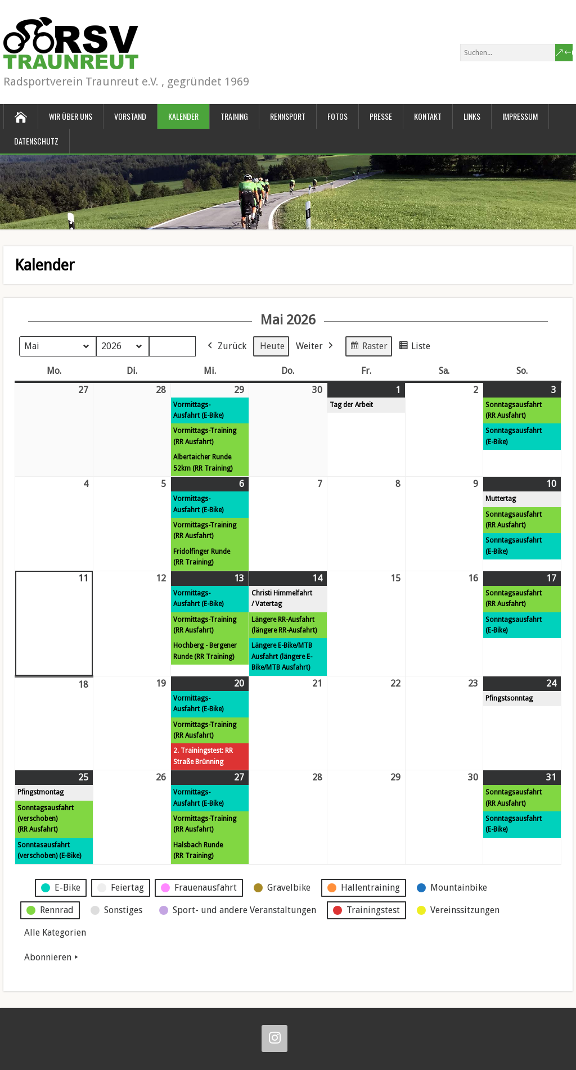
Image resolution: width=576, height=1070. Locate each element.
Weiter (315, 346)
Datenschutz (36, 141)
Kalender (183, 116)
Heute (272, 345)
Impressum (520, 116)
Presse (381, 116)
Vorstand (130, 116)
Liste (414, 347)
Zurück (225, 346)
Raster (368, 347)
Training (234, 116)
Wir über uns (70, 116)
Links (472, 116)
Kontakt (428, 116)
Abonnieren (52, 957)
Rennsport (287, 116)
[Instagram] (274, 1038)
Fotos (337, 116)
